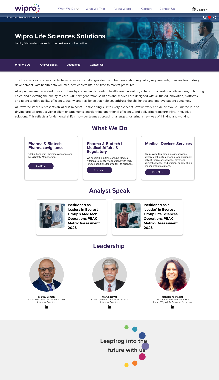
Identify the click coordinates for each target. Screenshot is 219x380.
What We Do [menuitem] (68, 8)
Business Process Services (23, 17)
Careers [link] (146, 8)
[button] (204, 17)
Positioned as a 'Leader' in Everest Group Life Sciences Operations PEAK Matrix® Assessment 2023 (161, 216)
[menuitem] (200, 9)
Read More (41, 166)
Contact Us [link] (167, 8)
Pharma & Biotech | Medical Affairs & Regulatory (104, 148)
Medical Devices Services (168, 144)
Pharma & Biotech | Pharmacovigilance (46, 146)
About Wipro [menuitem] (124, 8)
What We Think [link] (96, 8)
